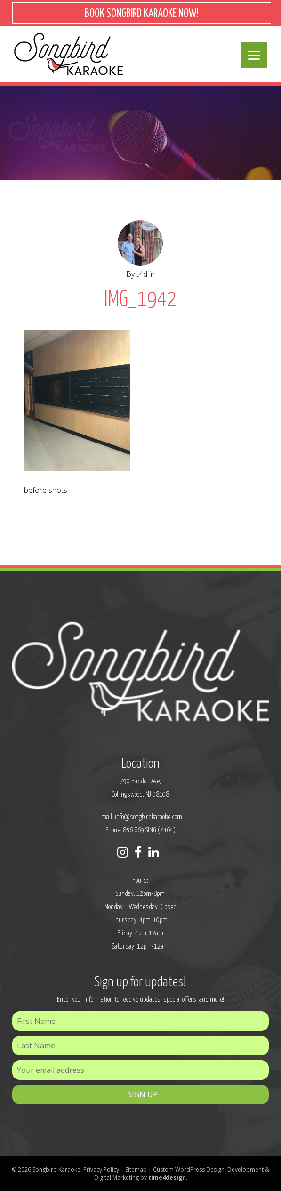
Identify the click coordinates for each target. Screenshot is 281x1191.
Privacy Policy (101, 1170)
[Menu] (254, 55)
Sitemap (136, 1170)
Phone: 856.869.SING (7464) (140, 830)
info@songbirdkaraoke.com (148, 817)
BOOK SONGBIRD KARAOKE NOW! (141, 13)
